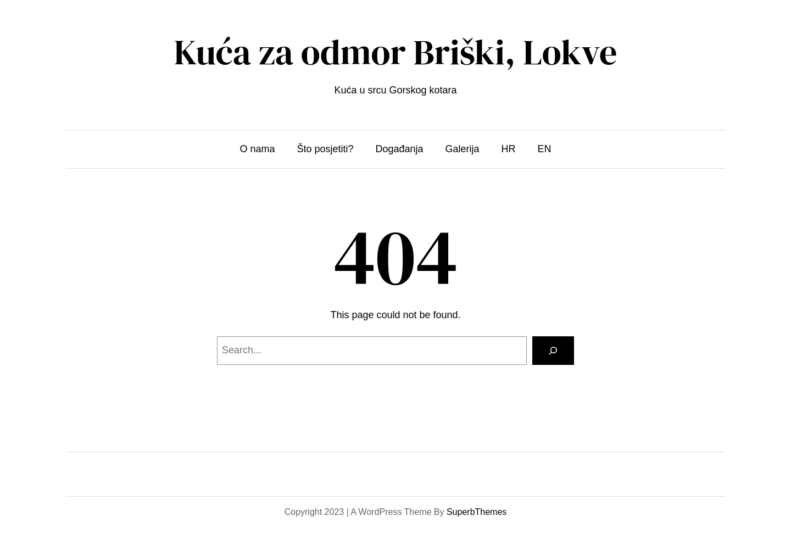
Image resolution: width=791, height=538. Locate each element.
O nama (257, 148)
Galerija (462, 148)
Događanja (399, 148)
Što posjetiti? (325, 148)
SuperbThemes (476, 512)
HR (509, 148)
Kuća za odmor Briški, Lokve (395, 52)
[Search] (553, 350)
